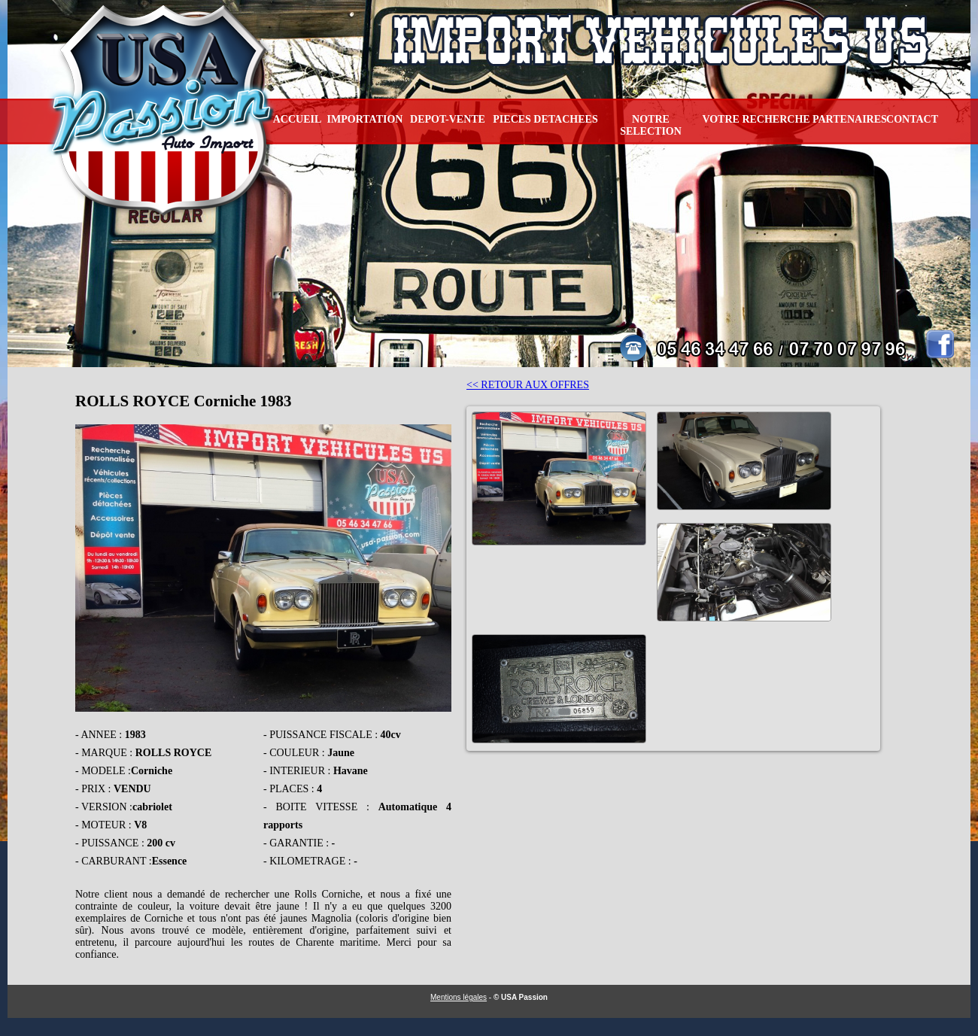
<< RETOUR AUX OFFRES (527, 384)
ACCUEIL (297, 119)
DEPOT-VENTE (447, 119)
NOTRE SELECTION (651, 125)
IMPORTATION (365, 119)
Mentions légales (458, 997)
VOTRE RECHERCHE (755, 119)
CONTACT (912, 119)
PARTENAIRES (849, 119)
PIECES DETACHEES (545, 119)
